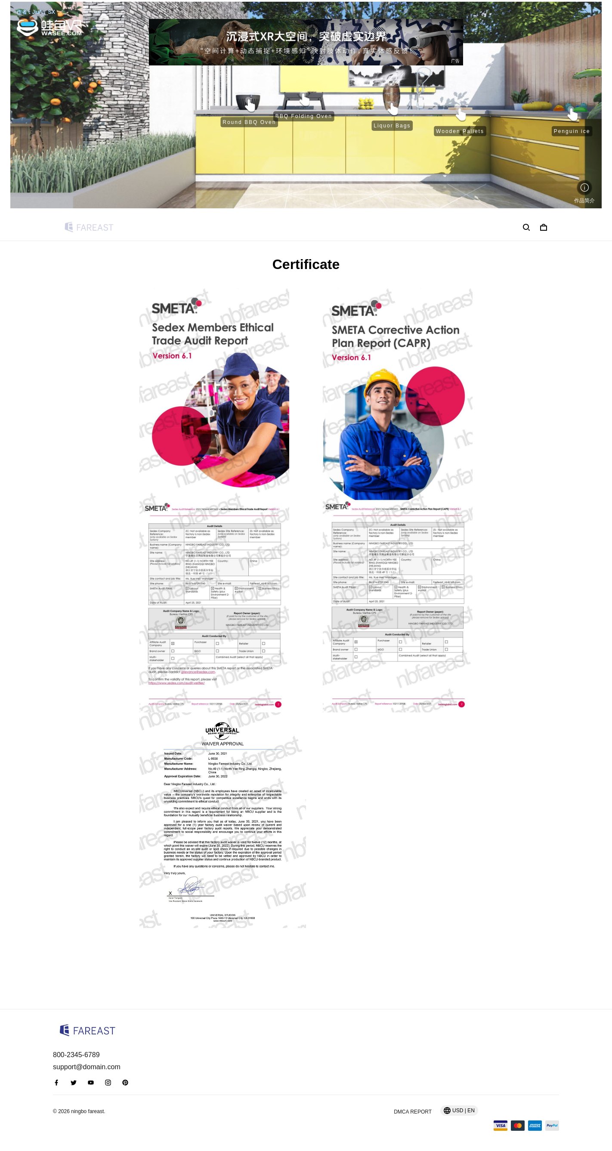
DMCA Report (413, 1112)
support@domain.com (87, 1067)
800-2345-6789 (76, 1054)
